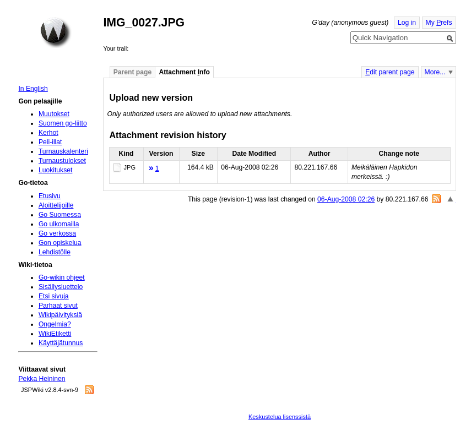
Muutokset (54, 114)
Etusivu (50, 196)
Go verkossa (57, 233)
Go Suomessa (60, 215)
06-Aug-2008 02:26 (346, 199)
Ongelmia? (55, 324)
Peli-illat (50, 142)
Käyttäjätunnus (61, 343)
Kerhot (48, 133)
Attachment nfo (184, 72)
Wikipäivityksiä (60, 315)
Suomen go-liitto (63, 123)
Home (55, 32)
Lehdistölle (55, 252)
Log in (407, 22)
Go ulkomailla (59, 224)
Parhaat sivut (58, 305)
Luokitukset (56, 170)
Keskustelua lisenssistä (279, 416)
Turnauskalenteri (63, 151)
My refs (439, 22)
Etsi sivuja (54, 296)
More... (435, 72)
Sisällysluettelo (61, 287)
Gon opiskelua (60, 243)
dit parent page (389, 72)
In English (32, 88)
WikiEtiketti (55, 333)
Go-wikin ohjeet (62, 277)
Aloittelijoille (56, 205)
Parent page (132, 72)
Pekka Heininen (41, 379)
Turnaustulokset (62, 161)
